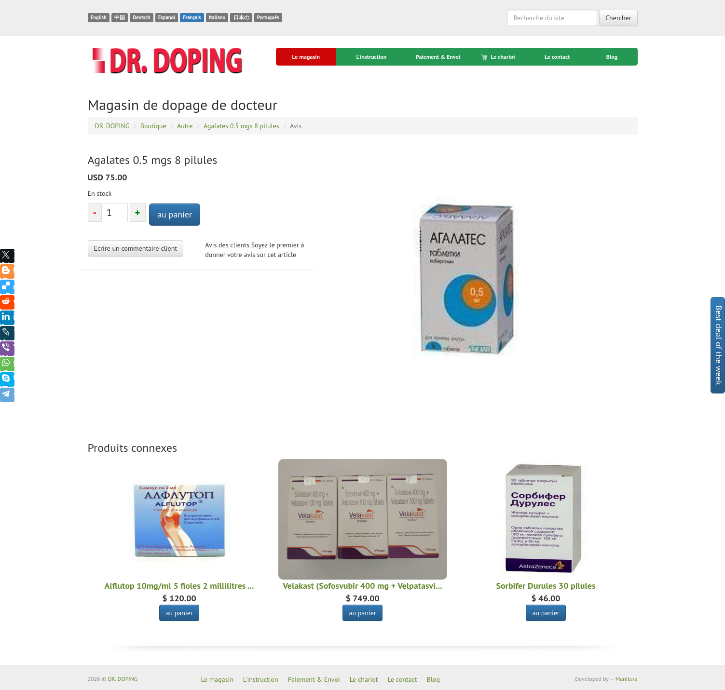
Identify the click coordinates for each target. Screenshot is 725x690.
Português (268, 17)
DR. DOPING (123, 678)
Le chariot (499, 57)
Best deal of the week (719, 345)
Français (192, 17)
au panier (174, 214)
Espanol (166, 17)
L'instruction (371, 56)
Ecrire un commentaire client (136, 248)
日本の (241, 17)
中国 (119, 17)
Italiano (217, 17)
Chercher (618, 18)
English (99, 17)
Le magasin (306, 56)
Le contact (557, 56)
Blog (612, 56)
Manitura (627, 678)
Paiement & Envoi (438, 56)
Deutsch (141, 17)
